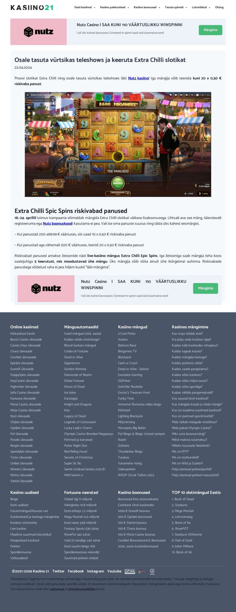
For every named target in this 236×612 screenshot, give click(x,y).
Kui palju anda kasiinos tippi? (191, 339)
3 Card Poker (127, 334)
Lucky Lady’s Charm (78, 428)
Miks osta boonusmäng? (189, 434)
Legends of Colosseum (80, 422)
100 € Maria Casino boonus (136, 534)
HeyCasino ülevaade (24, 381)
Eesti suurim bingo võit (79, 546)
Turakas (123, 457)
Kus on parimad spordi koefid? (193, 416)
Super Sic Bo (72, 463)
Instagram (95, 571)
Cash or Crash (128, 363)
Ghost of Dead (74, 387)
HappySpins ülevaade (25, 375)
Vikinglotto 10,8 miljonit (80, 505)
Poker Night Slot (75, 446)
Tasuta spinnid (176, 7)
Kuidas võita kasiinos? (187, 375)
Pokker (15, 546)
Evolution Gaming (130, 375)
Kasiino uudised (24, 492)
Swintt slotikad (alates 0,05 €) (84, 469)
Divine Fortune (74, 381)
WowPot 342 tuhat (77, 534)
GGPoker (124, 381)
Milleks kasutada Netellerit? (191, 446)
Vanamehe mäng (130, 463)
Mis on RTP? (180, 451)
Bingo (14, 499)
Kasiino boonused (147, 7)
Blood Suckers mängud (80, 345)
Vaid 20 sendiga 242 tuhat (82, 540)
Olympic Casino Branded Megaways (88, 434)
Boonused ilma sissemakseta (138, 499)
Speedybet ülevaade (24, 451)
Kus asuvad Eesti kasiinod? (190, 398)
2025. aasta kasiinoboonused (138, 546)
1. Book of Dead (183, 499)
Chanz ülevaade (21, 351)
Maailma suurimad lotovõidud (30, 534)
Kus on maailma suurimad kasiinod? (196, 410)
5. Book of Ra (181, 523)
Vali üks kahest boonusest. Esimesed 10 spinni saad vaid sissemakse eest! (120, 33)
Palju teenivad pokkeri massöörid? (195, 475)
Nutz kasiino (138, 78)
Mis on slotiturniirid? (185, 457)
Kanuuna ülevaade (23, 398)
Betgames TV (127, 351)
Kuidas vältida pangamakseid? (192, 393)
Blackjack (124, 357)
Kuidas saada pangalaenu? (190, 369)
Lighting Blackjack (130, 416)
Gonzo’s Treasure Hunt (134, 393)
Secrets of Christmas (78, 457)
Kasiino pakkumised (115, 7)
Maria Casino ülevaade (25, 404)
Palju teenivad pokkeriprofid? (192, 469)
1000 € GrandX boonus (134, 511)
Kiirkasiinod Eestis (22, 334)
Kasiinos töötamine (23, 523)
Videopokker (127, 469)
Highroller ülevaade (23, 387)
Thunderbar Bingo (130, 451)
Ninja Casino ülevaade (25, 410)
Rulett (122, 440)
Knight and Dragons (78, 404)
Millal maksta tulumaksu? (189, 440)
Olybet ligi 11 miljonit (78, 499)
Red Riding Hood (75, 451)
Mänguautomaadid (81, 327)
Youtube (114, 571)
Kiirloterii (124, 410)
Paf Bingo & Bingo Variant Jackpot (141, 434)
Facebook (76, 571)
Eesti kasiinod (85, 7)
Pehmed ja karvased (78, 440)
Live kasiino (18, 529)
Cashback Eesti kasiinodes (136, 505)
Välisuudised (19, 558)
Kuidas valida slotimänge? (82, 339)
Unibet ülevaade (21, 463)
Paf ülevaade (19, 434)
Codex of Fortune (76, 351)
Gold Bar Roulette (130, 387)
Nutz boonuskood (57, 223)
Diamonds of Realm (78, 375)
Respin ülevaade (21, 446)
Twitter (58, 571)
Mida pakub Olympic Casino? (191, 428)
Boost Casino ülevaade (26, 339)
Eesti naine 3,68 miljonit (80, 523)
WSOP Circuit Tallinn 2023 (136, 475)
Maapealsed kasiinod (24, 540)
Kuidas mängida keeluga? (189, 357)
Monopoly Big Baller (132, 428)
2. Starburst (179, 505)
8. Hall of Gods (182, 540)
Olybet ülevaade (21, 422)
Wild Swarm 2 (73, 475)
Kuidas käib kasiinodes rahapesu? (195, 345)
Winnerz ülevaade (22, 469)
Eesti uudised (19, 505)
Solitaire (123, 446)
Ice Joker (70, 393)
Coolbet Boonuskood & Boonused (141, 540)
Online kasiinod (24, 327)
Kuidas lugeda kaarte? (187, 351)
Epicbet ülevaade (21, 363)
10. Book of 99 (182, 552)
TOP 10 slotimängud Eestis (196, 492)
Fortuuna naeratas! (81, 492)
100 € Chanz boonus (132, 529)
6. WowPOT (180, 529)
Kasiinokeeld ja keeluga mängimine (34, 517)
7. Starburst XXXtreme (187, 534)
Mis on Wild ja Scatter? (187, 463)
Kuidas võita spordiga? (187, 387)
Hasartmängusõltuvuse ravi (29, 511)
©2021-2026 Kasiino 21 (30, 571)
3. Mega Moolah (183, 511)
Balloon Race (127, 345)
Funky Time (126, 398)
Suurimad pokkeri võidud (81, 558)
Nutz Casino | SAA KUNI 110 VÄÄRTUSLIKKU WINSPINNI (129, 24)
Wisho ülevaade (21, 475)
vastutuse (57, 589)
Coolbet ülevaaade (23, 357)
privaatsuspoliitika (81, 589)
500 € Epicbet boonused (135, 517)
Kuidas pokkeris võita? (187, 363)
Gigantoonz (72, 363)
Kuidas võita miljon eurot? (190, 381)
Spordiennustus (20, 552)
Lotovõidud (201, 7)
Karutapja (71, 398)
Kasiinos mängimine (190, 327)
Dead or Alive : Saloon (133, 369)
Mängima (210, 30)
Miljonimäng (126, 422)
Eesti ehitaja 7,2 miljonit (80, 511)
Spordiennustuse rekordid (81, 552)
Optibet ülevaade (22, 428)
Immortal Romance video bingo (139, 404)
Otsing (219, 7)
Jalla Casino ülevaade (25, 393)
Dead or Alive (73, 357)
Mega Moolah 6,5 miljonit (81, 517)
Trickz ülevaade (21, 457)
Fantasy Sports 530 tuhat (81, 529)
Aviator (123, 339)
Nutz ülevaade (20, 416)
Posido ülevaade (21, 440)
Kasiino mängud (132, 327)
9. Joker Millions (183, 546)
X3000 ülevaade (21, 481)
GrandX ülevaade (22, 369)
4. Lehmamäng (182, 517)
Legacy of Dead (75, 416)
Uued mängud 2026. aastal (82, 334)
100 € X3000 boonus (132, 523)
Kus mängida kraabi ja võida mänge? (197, 404)
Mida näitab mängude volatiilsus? (194, 422)
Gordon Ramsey (75, 369)
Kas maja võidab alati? (187, 334)
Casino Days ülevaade (25, 345)
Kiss (67, 410)
